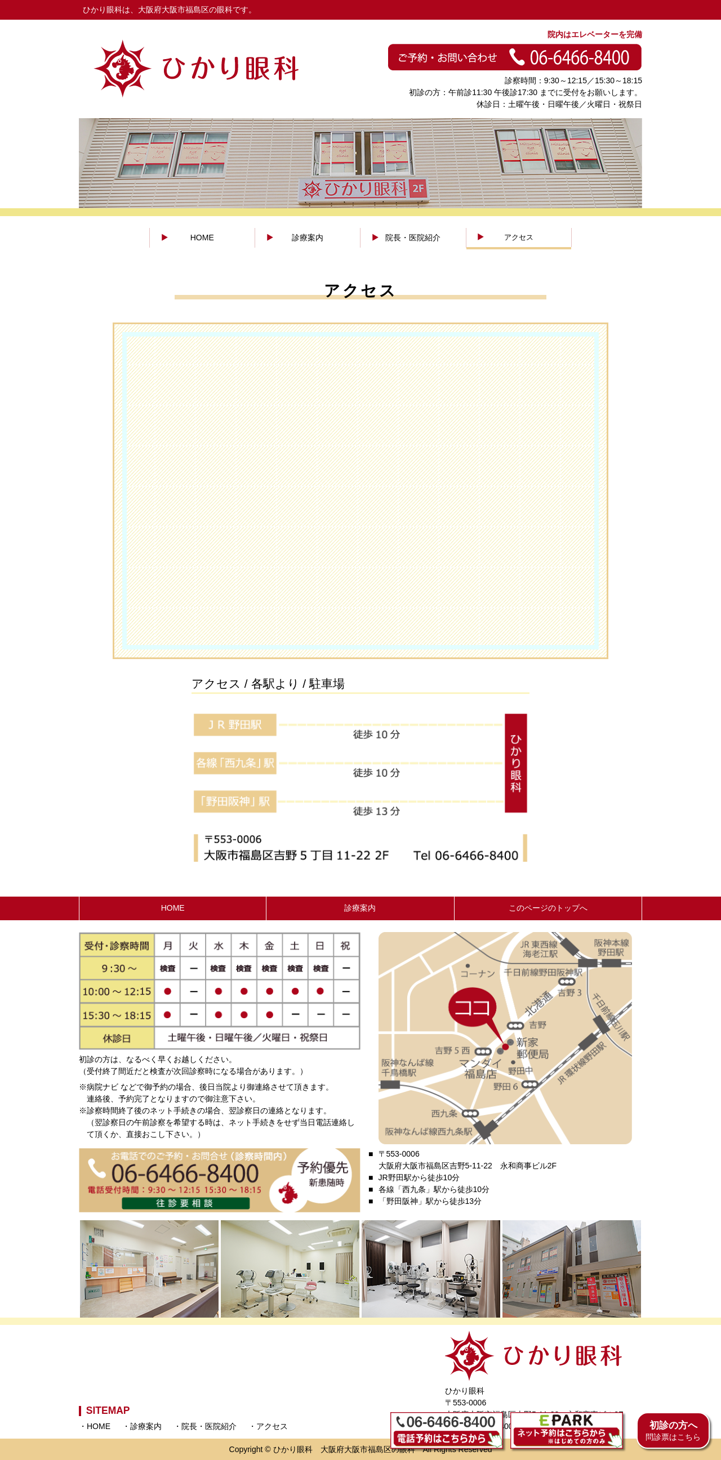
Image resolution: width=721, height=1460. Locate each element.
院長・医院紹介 (412, 237)
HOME (202, 237)
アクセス (519, 237)
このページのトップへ (548, 907)
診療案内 (307, 237)
